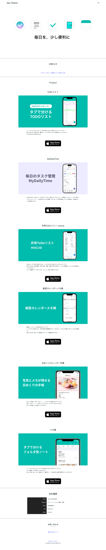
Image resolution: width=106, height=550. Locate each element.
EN (98, 2)
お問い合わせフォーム (53, 532)
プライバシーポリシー (53, 541)
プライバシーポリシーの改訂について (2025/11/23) (53, 72)
